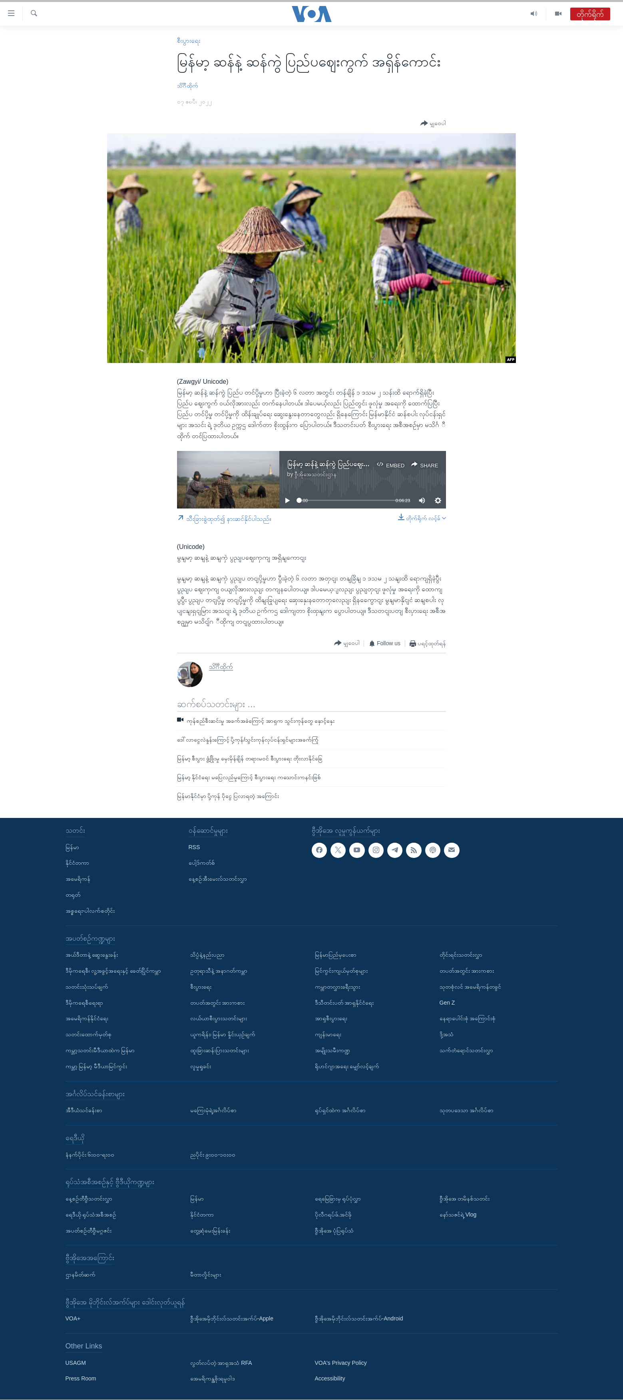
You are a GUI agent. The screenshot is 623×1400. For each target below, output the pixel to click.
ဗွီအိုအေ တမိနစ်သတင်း (465, 1198)
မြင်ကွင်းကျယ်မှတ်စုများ (341, 970)
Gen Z (447, 1002)
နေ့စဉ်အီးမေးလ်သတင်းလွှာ (218, 879)
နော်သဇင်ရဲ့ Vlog (458, 1214)
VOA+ (73, 1319)
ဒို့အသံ (447, 1034)
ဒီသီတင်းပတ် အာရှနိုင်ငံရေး (344, 1002)
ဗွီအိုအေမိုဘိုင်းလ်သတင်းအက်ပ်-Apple (231, 1319)
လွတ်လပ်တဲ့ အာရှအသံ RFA (221, 1363)
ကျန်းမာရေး (328, 1034)
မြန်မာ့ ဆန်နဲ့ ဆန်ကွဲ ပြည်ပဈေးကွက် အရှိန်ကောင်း (349, 464)
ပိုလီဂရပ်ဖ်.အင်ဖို (333, 1214)
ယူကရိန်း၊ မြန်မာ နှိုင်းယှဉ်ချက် (223, 1034)
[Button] (433, 123)
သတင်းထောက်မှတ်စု (88, 1034)
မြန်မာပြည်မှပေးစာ (335, 954)
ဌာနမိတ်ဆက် (81, 1274)
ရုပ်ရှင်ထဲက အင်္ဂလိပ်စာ (340, 1110)
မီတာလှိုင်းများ (205, 1274)
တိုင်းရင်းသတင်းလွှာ (461, 954)
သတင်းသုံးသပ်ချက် (87, 986)
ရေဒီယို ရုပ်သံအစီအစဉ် (91, 1214)
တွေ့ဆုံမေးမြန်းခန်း (210, 1230)
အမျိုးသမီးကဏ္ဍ (332, 1050)
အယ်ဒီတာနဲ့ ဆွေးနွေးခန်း (92, 954)
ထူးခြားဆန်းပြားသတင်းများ (219, 1050)
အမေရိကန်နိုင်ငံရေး (87, 1018)
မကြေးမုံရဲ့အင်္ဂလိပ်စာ (213, 1110)
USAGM (76, 1363)
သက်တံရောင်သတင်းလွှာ (466, 1050)
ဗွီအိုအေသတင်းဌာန (315, 474)
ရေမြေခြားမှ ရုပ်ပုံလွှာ (338, 1198)
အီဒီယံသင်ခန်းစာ (84, 1110)
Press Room (81, 1379)
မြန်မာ (72, 847)
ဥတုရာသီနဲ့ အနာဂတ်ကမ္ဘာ (219, 970)
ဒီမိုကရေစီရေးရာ (84, 1002)
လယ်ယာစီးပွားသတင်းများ (218, 1018)
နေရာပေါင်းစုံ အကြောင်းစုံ (468, 1018)
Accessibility (330, 1379)
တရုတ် (73, 894)
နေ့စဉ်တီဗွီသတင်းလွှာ (89, 1198)
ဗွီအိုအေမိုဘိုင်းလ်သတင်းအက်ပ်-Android (359, 1319)
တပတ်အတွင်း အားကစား (217, 1002)
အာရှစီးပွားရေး (331, 1018)
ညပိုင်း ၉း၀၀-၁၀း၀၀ (213, 1154)
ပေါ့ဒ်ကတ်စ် (202, 863)
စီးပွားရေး (188, 40)
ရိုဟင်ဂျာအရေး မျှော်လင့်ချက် (347, 1066)
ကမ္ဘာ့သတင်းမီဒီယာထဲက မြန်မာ (100, 1050)
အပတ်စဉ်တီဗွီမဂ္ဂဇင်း (88, 1230)
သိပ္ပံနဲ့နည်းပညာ (207, 954)
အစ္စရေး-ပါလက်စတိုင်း (90, 910)
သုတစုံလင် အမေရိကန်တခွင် (471, 986)
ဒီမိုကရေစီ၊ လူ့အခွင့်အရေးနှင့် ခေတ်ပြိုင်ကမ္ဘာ (113, 970)
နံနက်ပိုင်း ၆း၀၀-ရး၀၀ (90, 1154)
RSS (194, 847)
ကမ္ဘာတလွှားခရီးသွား (337, 986)
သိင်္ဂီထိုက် (187, 85)
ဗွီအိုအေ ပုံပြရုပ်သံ (334, 1230)
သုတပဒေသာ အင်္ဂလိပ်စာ (467, 1110)
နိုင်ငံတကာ (77, 863)
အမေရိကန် (78, 879)
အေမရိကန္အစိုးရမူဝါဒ (212, 1379)
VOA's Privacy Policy (341, 1363)
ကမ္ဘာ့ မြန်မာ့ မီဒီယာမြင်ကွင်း (96, 1066)
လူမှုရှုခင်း (200, 1066)
